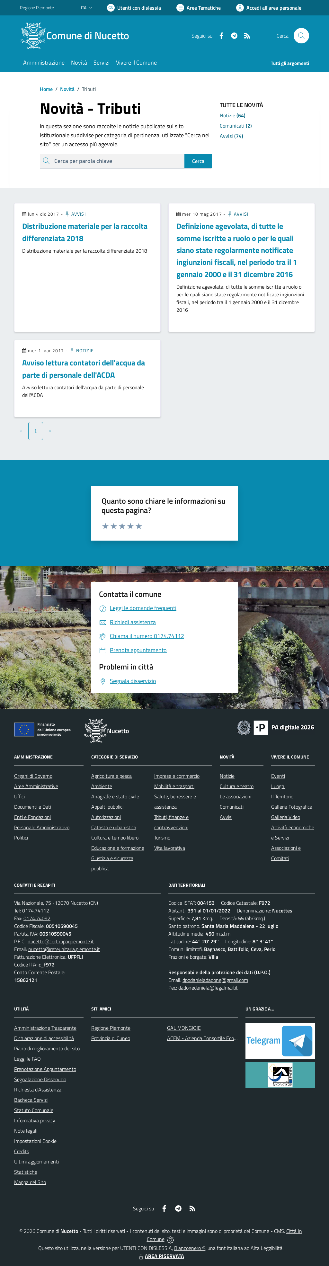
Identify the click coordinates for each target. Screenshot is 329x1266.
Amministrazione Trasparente (45, 1028)
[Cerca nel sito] (301, 35)
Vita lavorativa (169, 848)
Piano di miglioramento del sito (47, 1048)
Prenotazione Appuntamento (45, 1069)
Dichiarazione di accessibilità (44, 1038)
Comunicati (232, 807)
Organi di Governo (33, 776)
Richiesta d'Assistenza (37, 1089)
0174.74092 (36, 918)
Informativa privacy (34, 1120)
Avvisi (75, 214)
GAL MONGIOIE (184, 1028)
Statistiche (25, 1172)
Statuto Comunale (33, 1110)
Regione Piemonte (110, 1028)
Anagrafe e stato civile (115, 796)
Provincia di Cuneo (110, 1038)
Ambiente (101, 786)
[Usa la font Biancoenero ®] (134, 7)
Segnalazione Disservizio (40, 1079)
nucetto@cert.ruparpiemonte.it (61, 941)
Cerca (198, 161)
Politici (21, 837)
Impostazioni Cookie (35, 1141)
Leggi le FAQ (27, 1059)
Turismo (162, 837)
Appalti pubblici (107, 807)
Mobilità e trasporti (174, 786)
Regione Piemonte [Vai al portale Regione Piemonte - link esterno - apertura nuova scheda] (37, 7)
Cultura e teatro (236, 786)
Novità (64, 89)
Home (46, 89)
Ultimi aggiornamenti (36, 1161)
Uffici (19, 796)
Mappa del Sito (30, 1182)
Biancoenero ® (189, 1248)
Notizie (81, 350)
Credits (21, 1151)
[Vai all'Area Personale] (268, 7)
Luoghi (278, 786)
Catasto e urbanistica (113, 827)
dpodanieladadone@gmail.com (215, 980)
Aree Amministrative (36, 786)
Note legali (25, 1131)
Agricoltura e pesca (111, 776)
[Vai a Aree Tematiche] (198, 7)
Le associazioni (235, 796)
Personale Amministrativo (41, 827)
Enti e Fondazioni (32, 817)
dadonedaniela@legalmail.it (208, 988)
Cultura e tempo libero (114, 837)
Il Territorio (282, 796)
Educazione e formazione (117, 848)
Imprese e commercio (177, 776)
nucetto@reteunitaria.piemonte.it (64, 949)
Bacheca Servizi (31, 1100)
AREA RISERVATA (160, 1256)
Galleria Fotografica (291, 807)
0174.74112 (35, 910)
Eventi (278, 776)
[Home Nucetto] (78, 35)
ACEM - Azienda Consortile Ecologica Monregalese (221, 1038)
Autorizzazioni (106, 817)
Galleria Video (285, 817)
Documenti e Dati (32, 807)
